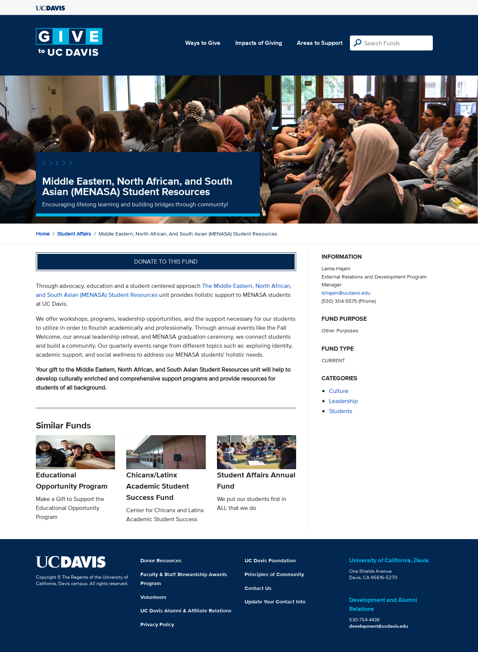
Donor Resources (160, 560)
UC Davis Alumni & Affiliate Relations (186, 610)
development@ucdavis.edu (378, 626)
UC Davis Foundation (270, 560)
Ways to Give (202, 43)
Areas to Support (319, 43)
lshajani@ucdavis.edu (346, 292)
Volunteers (153, 597)
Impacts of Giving (258, 43)
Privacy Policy (157, 624)
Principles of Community (274, 574)
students (340, 411)
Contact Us (258, 588)
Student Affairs (74, 233)
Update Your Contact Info (275, 601)
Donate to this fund (166, 261)
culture (338, 391)
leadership (343, 401)
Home (43, 233)
